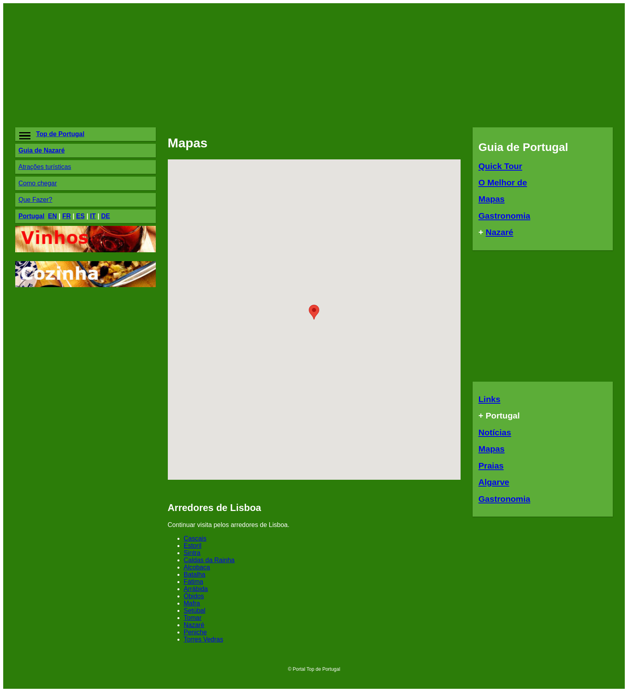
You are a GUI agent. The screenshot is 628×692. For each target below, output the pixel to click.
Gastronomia (505, 215)
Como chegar (37, 183)
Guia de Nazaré (41, 150)
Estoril (192, 545)
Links (490, 399)
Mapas (492, 198)
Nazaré (194, 625)
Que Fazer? (35, 199)
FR (66, 216)
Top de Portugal (60, 134)
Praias (491, 465)
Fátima (193, 581)
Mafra (192, 603)
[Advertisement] (249, 65)
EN (52, 216)
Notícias (495, 432)
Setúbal (194, 610)
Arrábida (196, 588)
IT (93, 216)
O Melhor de (503, 182)
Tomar (192, 617)
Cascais (195, 538)
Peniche (195, 632)
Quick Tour (500, 166)
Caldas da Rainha (209, 560)
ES (80, 216)
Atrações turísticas (44, 166)
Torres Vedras (203, 639)
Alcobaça (197, 567)
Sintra (192, 552)
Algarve (494, 482)
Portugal (31, 216)
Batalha (194, 574)
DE (105, 216)
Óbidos (194, 596)
